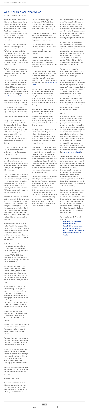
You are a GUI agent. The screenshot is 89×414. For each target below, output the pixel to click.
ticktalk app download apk (72, 228)
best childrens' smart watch (71, 152)
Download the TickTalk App (72, 221)
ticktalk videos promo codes (73, 226)
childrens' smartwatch (13, 96)
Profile (44, 404)
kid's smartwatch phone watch (73, 230)
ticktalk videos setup (70, 224)
